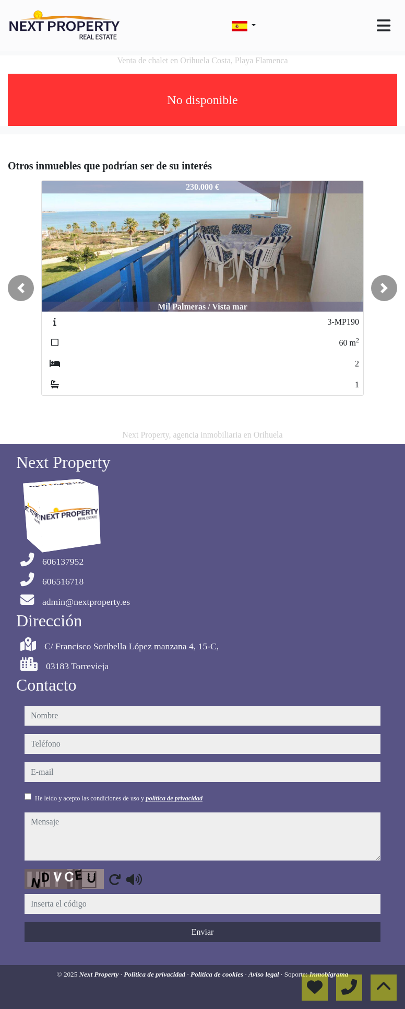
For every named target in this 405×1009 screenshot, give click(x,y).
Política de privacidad (155, 974)
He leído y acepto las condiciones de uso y (118, 798)
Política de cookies (217, 974)
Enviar (203, 931)
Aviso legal (264, 974)
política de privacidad (174, 798)
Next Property (100, 974)
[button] (21, 288)
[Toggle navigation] (384, 26)
